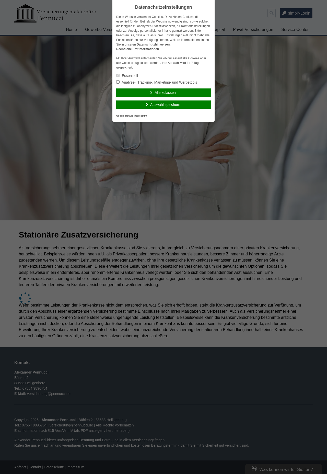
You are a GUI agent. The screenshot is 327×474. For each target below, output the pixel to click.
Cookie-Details (124, 115)
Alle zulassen (165, 93)
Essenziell (127, 76)
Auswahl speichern (165, 105)
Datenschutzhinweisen (153, 44)
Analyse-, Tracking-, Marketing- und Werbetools (156, 82)
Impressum (140, 115)
